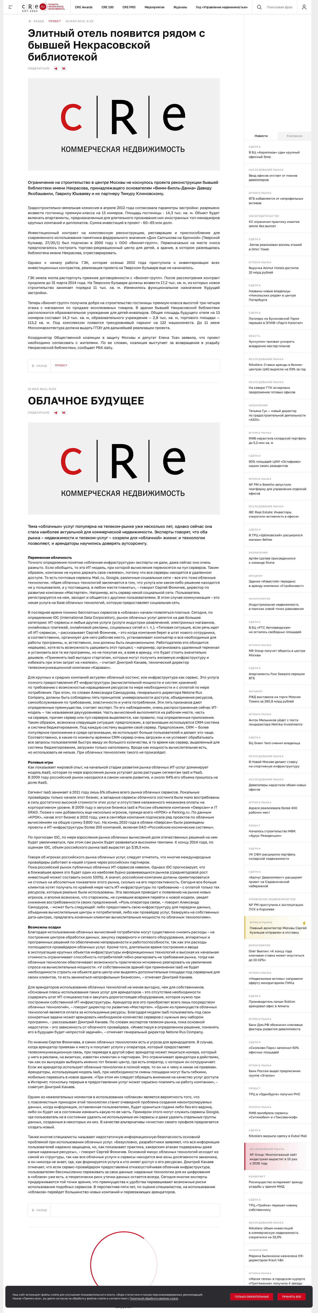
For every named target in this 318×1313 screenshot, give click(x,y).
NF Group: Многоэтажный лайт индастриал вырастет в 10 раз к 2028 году (273, 1159)
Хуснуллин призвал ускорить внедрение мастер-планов (271, 344)
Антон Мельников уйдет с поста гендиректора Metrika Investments (275, 722)
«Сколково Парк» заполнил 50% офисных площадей (274, 1050)
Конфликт (257, 1176)
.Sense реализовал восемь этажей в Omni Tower (275, 247)
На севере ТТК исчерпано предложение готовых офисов (272, 390)
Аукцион (255, 575)
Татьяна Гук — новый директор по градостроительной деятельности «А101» (277, 415)
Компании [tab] (295, 136)
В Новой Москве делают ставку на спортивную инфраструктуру (274, 764)
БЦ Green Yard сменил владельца (274, 743)
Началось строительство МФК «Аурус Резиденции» (272, 833)
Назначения (258, 405)
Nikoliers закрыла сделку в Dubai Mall (278, 1136)
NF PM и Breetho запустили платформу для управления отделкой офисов (277, 489)
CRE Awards (84, 7)
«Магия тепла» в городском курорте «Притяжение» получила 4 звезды (277, 1281)
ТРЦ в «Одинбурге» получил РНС (274, 1094)
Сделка (255, 146)
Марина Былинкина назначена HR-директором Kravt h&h (276, 1258)
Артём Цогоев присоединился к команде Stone (272, 560)
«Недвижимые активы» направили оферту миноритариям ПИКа (276, 981)
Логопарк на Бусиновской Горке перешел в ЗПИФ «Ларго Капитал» (276, 321)
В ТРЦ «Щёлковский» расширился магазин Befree (276, 537)
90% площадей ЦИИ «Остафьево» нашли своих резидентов (275, 464)
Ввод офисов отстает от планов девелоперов (273, 178)
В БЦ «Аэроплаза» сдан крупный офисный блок (274, 154)
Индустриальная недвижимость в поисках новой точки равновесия (276, 607)
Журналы (180, 7)
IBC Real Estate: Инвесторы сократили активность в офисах (274, 514)
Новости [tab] (261, 136)
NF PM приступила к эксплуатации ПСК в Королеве (276, 907)
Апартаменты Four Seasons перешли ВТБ (277, 676)
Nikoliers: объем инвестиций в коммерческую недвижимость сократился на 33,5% (273, 1232)
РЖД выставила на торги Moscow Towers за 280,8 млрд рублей (275, 699)
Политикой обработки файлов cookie (154, 1298)
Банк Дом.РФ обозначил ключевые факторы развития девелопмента (276, 1027)
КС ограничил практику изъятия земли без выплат (274, 224)
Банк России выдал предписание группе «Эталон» (274, 1073)
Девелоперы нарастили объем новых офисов (277, 787)
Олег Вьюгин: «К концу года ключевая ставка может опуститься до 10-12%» (276, 955)
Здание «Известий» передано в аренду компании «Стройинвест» (276, 583)
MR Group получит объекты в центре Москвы (277, 653)
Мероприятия (154, 7)
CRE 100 (108, 7)
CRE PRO (129, 7)
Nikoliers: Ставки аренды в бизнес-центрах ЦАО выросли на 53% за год (277, 367)
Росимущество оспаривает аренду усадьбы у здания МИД (276, 1184)
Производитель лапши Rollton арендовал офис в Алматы (272, 1004)
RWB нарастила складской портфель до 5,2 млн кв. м (277, 440)
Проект (254, 825)
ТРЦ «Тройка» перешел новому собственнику (273, 1207)
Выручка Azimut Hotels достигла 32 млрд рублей (274, 270)
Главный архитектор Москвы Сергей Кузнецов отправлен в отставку (278, 930)
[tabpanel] (277, 727)
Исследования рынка (266, 169)
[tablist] (277, 136)
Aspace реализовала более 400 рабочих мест (273, 810)
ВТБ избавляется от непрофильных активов (276, 201)
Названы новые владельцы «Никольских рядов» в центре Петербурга (272, 295)
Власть (254, 335)
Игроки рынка (260, 192)
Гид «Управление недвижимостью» (222, 7)
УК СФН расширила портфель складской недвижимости (272, 856)
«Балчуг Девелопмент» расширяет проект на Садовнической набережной (275, 881)
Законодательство (264, 215)
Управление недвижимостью (272, 899)
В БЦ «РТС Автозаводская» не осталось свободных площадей (275, 629)
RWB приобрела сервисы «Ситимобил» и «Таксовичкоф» (273, 1115)
